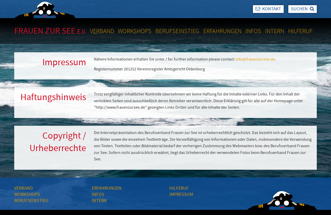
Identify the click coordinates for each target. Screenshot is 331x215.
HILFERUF (179, 188)
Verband (102, 31)
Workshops (135, 31)
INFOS (98, 194)
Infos (253, 31)
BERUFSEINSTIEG (31, 201)
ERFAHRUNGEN (107, 188)
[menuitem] (104, 31)
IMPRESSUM (181, 194)
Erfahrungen (222, 31)
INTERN (99, 201)
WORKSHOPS (27, 194)
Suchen (302, 9)
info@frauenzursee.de (255, 59)
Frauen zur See (50, 31)
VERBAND (23, 188)
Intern (274, 31)
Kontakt (268, 9)
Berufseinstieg (177, 31)
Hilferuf (300, 31)
